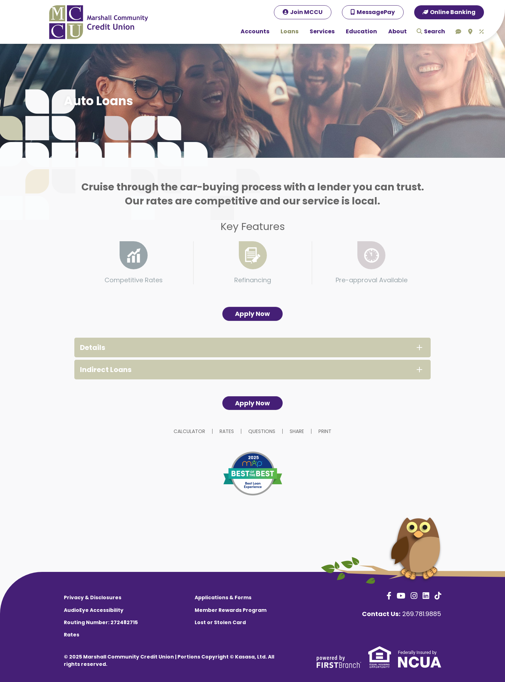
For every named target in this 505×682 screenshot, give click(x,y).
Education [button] (361, 31)
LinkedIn (426, 596)
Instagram (414, 596)
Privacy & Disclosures (92, 597)
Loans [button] (289, 31)
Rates (227, 431)
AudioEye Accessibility (93, 610)
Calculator (189, 431)
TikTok (438, 596)
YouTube (401, 596)
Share (297, 431)
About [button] (397, 31)
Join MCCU (306, 12)
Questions (261, 431)
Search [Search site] (434, 31)
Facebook (388, 596)
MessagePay (376, 12)
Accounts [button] (255, 31)
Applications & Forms (223, 597)
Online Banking (453, 12)
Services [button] (322, 31)
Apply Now (252, 313)
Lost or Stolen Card (220, 622)
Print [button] (324, 431)
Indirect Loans (106, 369)
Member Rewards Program (231, 610)
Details (92, 347)
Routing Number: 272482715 (101, 622)
